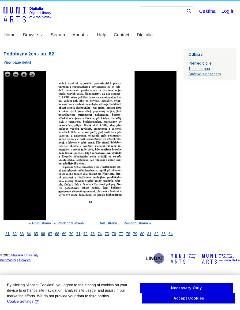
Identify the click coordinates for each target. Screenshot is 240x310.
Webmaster (8, 260)
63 (22, 234)
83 (163, 234)
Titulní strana (199, 69)
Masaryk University (24, 255)
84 (171, 234)
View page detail (17, 62)
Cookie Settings (23, 306)
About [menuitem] (80, 35)
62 (14, 234)
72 (85, 234)
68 (57, 234)
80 (142, 234)
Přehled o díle (200, 63)
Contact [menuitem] (121, 35)
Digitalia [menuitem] (145, 35)
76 (114, 234)
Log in (228, 11)
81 (149, 234)
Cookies (25, 260)
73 (92, 234)
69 (64, 234)
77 (121, 234)
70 (71, 234)
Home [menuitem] (9, 35)
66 (43, 234)
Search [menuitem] (58, 35)
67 (50, 234)
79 (135, 234)
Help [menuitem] (101, 35)
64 (29, 234)
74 (100, 234)
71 (78, 234)
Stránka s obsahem (204, 74)
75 (107, 234)
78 (128, 234)
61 (7, 234)
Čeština (207, 11)
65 (36, 234)
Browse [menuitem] (33, 35)
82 (156, 234)
